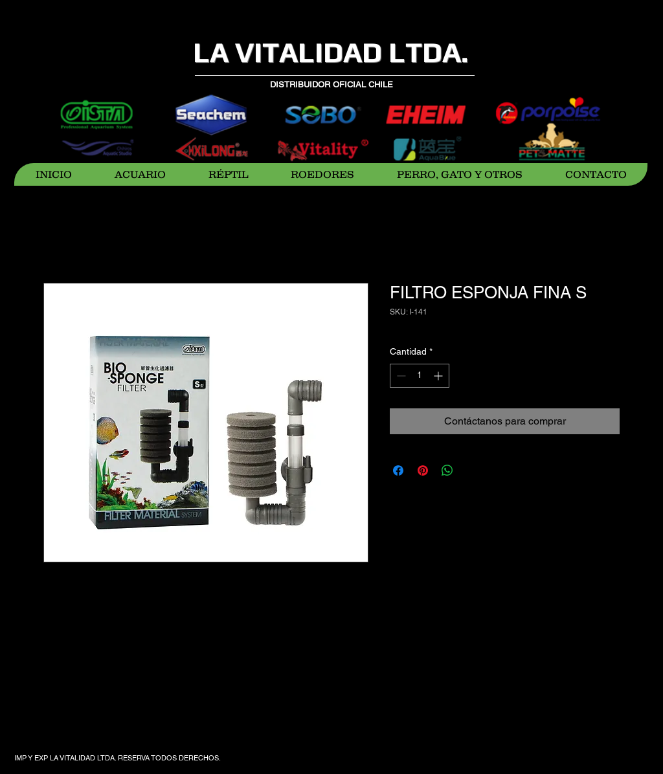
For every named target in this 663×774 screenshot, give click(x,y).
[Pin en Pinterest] (423, 470)
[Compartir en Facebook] (398, 470)
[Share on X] (472, 470)
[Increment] (439, 375)
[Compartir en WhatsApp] (447, 470)
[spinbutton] (419, 375)
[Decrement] (400, 375)
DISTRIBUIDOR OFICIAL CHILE (331, 84)
